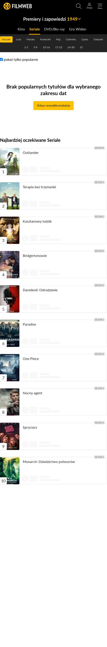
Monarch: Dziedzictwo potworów (49, 461)
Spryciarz (30, 427)
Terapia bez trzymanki (39, 187)
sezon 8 (99, 148)
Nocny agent (32, 393)
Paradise (29, 324)
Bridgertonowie (35, 255)
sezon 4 (99, 251)
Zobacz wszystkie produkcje (53, 105)
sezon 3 (99, 182)
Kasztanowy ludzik (37, 221)
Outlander (31, 152)
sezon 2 (99, 216)
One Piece (31, 358)
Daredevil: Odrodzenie (40, 290)
